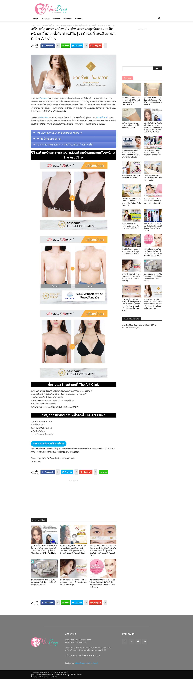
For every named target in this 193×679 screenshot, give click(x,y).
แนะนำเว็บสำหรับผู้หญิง (131, 328)
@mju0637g (95, 655)
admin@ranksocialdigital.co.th (86, 663)
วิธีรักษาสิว (68, 18)
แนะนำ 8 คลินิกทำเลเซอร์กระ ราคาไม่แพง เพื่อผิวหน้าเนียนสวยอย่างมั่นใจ (152, 153)
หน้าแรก (35, 18)
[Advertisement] (117, 8)
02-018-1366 (76, 655)
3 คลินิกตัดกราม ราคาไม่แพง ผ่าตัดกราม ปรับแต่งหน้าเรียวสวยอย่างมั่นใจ (131, 251)
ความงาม (45, 18)
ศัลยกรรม (56, 18)
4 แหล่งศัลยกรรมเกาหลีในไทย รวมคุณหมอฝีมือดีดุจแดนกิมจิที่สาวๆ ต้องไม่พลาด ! (43, 582)
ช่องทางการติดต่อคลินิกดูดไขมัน (48, 443)
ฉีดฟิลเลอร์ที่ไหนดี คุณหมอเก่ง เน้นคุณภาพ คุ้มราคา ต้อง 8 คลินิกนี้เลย (130, 226)
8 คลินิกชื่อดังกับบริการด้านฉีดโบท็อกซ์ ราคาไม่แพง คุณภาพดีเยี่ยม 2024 (152, 201)
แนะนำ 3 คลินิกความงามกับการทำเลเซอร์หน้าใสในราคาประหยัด (153, 178)
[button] (159, 19)
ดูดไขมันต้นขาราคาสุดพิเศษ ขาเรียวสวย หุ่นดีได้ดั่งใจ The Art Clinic (131, 125)
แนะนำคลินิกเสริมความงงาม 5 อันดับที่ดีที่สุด (139, 325)
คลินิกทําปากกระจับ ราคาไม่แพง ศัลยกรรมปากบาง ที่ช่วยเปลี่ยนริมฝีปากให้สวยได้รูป (73, 582)
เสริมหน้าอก (43, 98)
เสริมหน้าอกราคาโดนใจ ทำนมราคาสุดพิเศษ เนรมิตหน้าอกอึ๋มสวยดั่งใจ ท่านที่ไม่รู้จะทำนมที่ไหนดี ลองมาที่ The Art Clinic (153, 303)
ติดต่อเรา (78, 18)
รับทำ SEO (51, 675)
